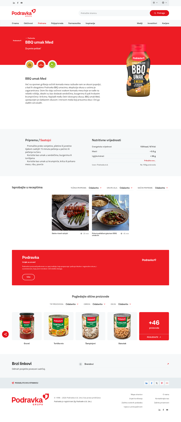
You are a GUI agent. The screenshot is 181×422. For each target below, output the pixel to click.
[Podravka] (24, 16)
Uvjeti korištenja (135, 403)
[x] (157, 388)
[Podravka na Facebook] (17, 3)
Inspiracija (90, 23)
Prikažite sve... (150, 164)
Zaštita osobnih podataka (132, 407)
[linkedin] (146, 388)
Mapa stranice (136, 399)
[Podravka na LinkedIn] (14, 3)
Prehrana (42, 23)
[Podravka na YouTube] (21, 3)
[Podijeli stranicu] (5, 334)
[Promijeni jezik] (164, 3)
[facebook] (152, 388)
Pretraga (159, 13)
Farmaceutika (74, 23)
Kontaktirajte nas (162, 403)
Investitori (152, 23)
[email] (167, 388)
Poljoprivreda (57, 23)
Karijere (165, 23)
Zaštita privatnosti (161, 407)
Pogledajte (154, 342)
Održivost (28, 23)
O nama (15, 23)
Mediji (140, 23)
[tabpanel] (70, 218)
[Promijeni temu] (155, 3)
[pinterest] (162, 388)
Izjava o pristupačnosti (133, 412)
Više (28, 282)
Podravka (30, 42)
